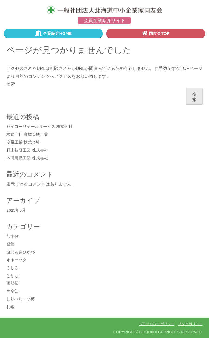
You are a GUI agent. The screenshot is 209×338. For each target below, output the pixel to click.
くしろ (12, 268)
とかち (12, 275)
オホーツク (17, 260)
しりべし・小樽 (21, 299)
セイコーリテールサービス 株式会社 (41, 126)
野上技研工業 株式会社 (28, 150)
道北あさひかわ (21, 252)
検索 (10, 84)
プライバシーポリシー (153, 324)
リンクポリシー (189, 324)
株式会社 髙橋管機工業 (28, 134)
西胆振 (12, 283)
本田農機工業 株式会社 (28, 158)
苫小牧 (12, 236)
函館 (10, 244)
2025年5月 (16, 210)
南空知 (12, 291)
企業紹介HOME (53, 33)
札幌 (10, 307)
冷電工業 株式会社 (24, 142)
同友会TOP (156, 33)
